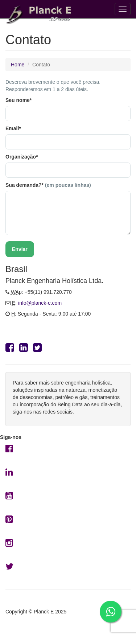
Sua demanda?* (48, 185)
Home (17, 64)
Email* (13, 128)
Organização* (21, 157)
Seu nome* (18, 100)
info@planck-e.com (40, 303)
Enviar (20, 249)
